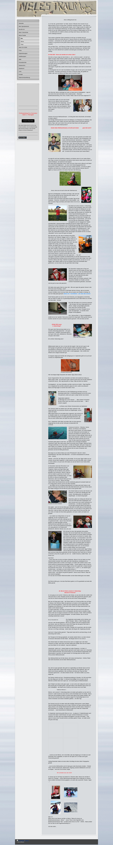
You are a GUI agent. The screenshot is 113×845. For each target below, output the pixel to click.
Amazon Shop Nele (28, 120)
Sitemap (27, 840)
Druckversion (21, 840)
